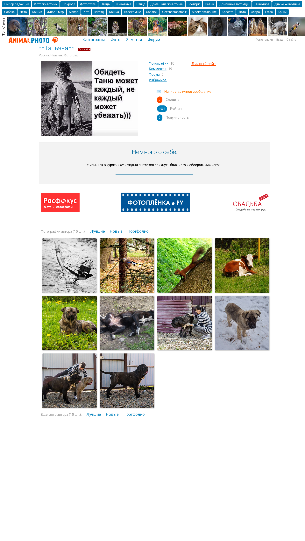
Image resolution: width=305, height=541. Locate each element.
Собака (9, 12)
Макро (73, 12)
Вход (279, 39)
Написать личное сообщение (187, 91)
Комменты (157, 69)
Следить (172, 99)
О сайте (291, 39)
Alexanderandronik (174, 12)
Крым (282, 12)
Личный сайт (203, 63)
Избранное (158, 80)
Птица (140, 4)
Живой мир (55, 12)
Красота (227, 12)
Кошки (37, 12)
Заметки (134, 39)
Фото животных (45, 4)
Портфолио (138, 231)
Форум (154, 39)
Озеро (255, 12)
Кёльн (209, 4)
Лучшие (97, 231)
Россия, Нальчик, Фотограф (58, 55)
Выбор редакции (16, 4)
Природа (68, 4)
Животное (261, 4)
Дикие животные (287, 4)
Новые (116, 231)
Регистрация (264, 39)
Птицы (105, 4)
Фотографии (158, 63)
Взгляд (99, 12)
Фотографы (94, 39)
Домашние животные (166, 4)
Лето (23, 12)
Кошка (114, 12)
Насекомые (132, 12)
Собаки (151, 12)
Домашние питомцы (234, 4)
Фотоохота (88, 4)
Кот (86, 12)
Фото (242, 12)
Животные (123, 4)
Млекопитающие (204, 12)
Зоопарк (194, 4)
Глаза (269, 12)
